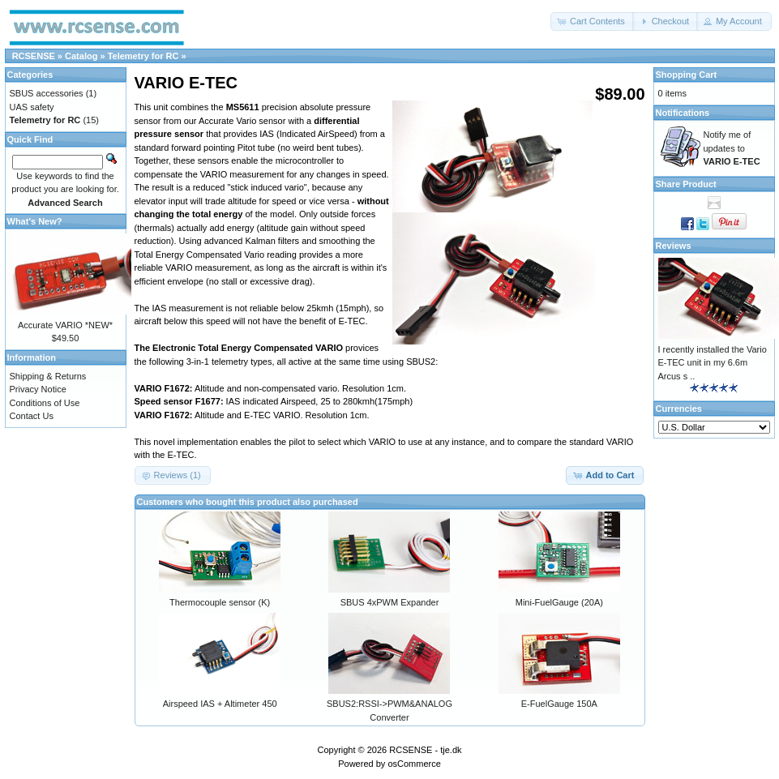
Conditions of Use (45, 403)
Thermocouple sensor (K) (219, 602)
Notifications (683, 113)
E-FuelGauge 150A (559, 703)
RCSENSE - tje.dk (425, 750)
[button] (592, 21)
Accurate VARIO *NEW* (65, 325)
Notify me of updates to (732, 148)
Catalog (81, 56)
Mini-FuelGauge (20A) (559, 602)
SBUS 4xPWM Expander (389, 602)
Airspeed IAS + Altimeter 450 (220, 703)
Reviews (673, 245)
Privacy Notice (38, 389)
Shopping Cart (686, 74)
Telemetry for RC (143, 56)
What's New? (34, 221)
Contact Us (32, 416)
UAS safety (32, 107)
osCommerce (413, 763)
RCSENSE (33, 56)
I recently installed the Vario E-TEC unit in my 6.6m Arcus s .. (712, 363)
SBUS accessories (46, 93)
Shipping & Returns (48, 376)
